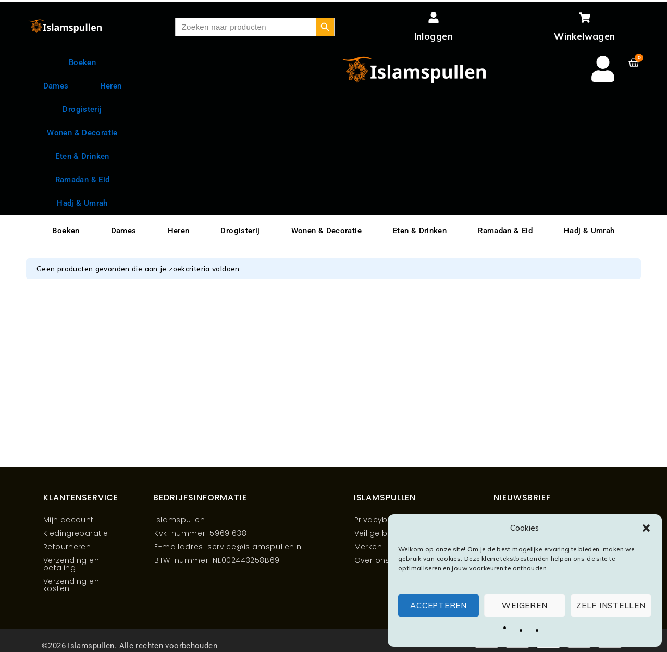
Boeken (82, 62)
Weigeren (524, 605)
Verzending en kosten (71, 585)
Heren (111, 86)
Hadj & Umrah (589, 230)
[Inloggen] (433, 17)
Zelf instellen (611, 605)
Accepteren (438, 605)
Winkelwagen (584, 36)
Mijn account (68, 520)
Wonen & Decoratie (82, 132)
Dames (56, 86)
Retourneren (67, 547)
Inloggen (433, 36)
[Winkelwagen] (584, 17)
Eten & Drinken (82, 156)
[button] (646, 528)
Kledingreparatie (75, 533)
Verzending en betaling (71, 564)
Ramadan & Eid (82, 179)
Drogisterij (82, 109)
